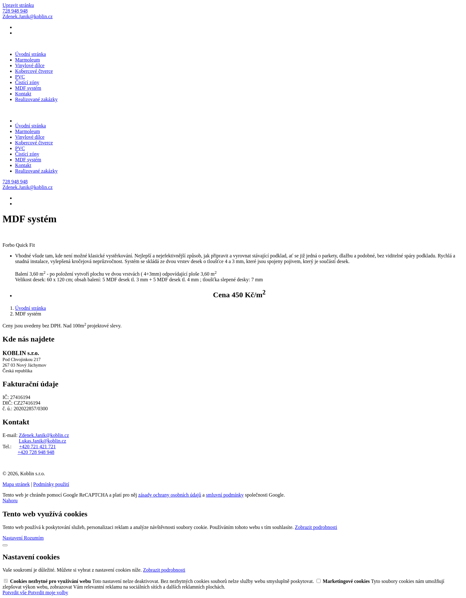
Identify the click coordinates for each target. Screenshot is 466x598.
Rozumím (34, 538)
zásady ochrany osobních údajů (169, 495)
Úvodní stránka (30, 54)
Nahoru (10, 500)
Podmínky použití (51, 484)
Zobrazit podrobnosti (316, 527)
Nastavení (13, 538)
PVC (20, 76)
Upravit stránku (18, 5)
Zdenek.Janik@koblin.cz (44, 435)
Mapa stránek (16, 484)
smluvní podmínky (225, 495)
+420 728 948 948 (36, 452)
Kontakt (23, 93)
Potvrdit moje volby (48, 592)
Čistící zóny (27, 82)
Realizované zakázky (36, 99)
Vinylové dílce (30, 65)
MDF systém (28, 88)
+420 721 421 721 (37, 446)
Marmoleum (27, 59)
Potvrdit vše (15, 592)
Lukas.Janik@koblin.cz (42, 441)
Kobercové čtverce (34, 71)
